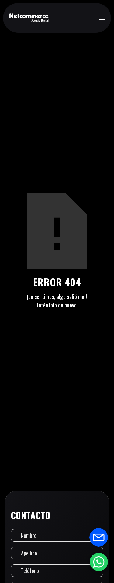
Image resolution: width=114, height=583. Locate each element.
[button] (101, 18)
